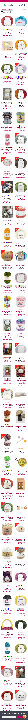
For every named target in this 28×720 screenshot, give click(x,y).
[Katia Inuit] (21, 168)
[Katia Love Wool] (21, 534)
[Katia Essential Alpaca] (21, 144)
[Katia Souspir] (21, 629)
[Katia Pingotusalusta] (7, 50)
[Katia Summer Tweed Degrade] (21, 558)
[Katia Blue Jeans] (7, 193)
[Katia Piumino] (21, 677)
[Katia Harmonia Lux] (21, 330)
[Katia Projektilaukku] (7, 122)
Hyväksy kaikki (21, 717)
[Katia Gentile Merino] (7, 512)
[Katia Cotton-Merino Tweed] (21, 653)
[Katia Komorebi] (21, 238)
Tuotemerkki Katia (7, 9)
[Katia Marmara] (7, 399)
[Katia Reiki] (21, 99)
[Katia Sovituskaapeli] (21, 466)
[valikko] (2, 5)
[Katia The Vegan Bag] (7, 421)
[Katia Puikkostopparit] (21, 444)
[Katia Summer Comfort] (21, 606)
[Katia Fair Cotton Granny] (7, 260)
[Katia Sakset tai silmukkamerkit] (21, 421)
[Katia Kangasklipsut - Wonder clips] (21, 489)
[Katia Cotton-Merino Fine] (7, 701)
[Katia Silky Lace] (7, 330)
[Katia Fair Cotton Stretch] (21, 122)
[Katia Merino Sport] (7, 75)
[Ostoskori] (22, 5)
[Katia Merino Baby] (7, 26)
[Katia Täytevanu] (21, 399)
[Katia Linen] (7, 376)
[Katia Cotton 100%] (21, 193)
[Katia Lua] (7, 216)
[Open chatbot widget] (25, 716)
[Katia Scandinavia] (7, 444)
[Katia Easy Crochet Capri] (7, 653)
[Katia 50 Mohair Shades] (7, 144)
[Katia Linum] (7, 168)
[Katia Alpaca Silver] (21, 353)
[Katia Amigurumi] (7, 466)
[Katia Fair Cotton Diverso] (21, 260)
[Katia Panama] (21, 26)
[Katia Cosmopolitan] (21, 701)
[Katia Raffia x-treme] (7, 606)
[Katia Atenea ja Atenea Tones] (7, 99)
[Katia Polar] (7, 582)
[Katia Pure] (7, 677)
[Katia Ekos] (7, 558)
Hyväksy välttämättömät (9, 717)
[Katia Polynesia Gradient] (21, 216)
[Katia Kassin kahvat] (7, 629)
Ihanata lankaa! (14, 1)
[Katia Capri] (7, 238)
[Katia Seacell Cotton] (7, 489)
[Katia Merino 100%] (21, 50)
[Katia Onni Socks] (21, 376)
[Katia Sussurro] (21, 582)
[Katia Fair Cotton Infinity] (7, 534)
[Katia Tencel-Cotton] (21, 283)
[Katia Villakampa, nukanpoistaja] (21, 512)
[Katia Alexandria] (21, 306)
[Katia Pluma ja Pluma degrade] (21, 75)
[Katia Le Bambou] (7, 306)
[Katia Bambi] (7, 283)
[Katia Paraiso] (7, 353)
